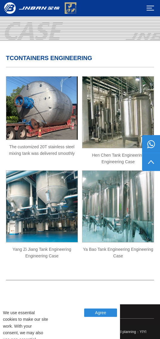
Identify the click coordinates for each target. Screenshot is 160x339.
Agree (100, 312)
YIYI (143, 332)
